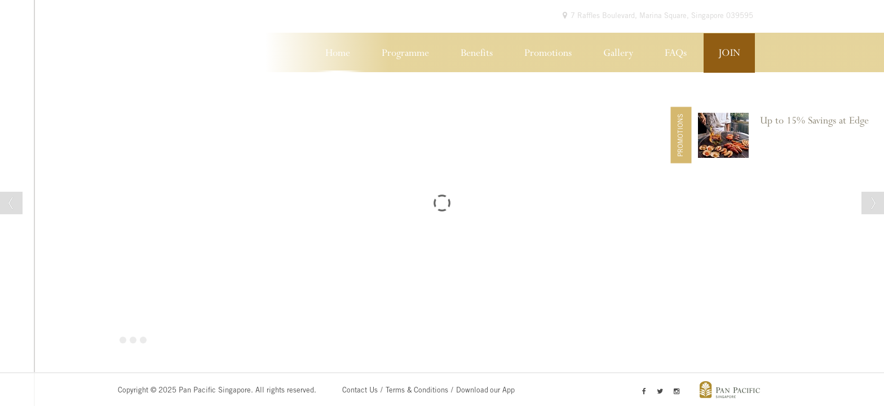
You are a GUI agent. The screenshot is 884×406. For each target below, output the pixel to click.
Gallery (618, 53)
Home (337, 53)
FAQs (676, 53)
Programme (405, 53)
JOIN (729, 53)
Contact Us (360, 391)
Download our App (485, 391)
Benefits (477, 53)
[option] (788, 135)
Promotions (548, 53)
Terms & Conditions (417, 391)
